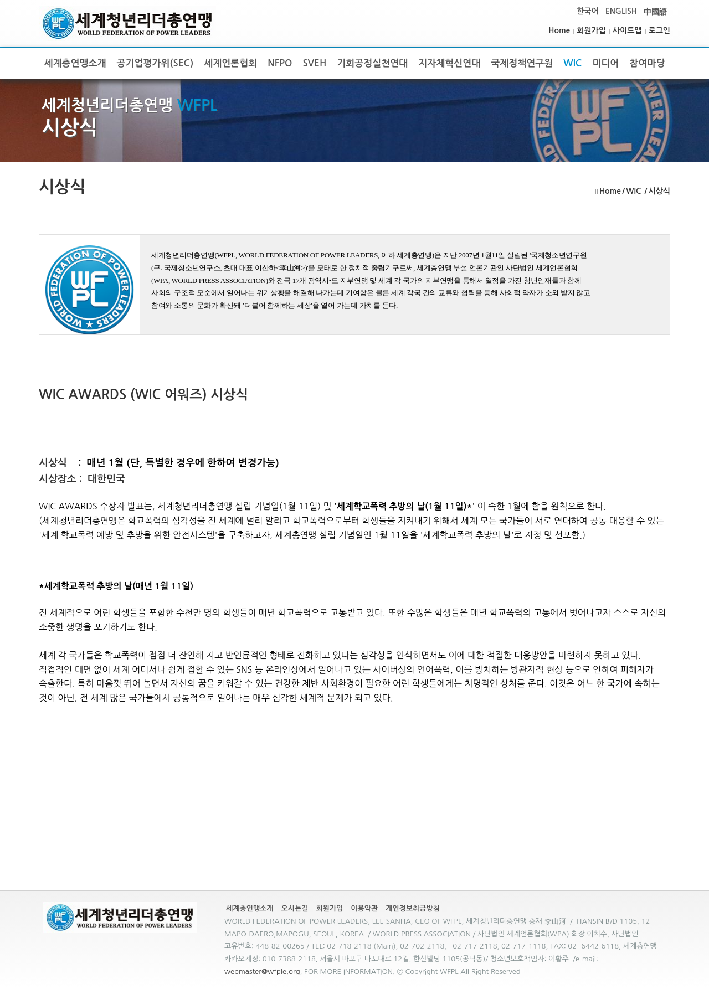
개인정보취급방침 (413, 908)
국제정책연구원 (522, 63)
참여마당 (647, 63)
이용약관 (364, 908)
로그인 (659, 30)
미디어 (605, 63)
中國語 (655, 12)
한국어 (587, 11)
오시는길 (295, 908)
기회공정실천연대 (372, 63)
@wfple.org (280, 971)
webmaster (242, 971)
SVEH (315, 63)
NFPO (280, 63)
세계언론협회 (230, 63)
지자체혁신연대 (449, 63)
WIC (572, 63)
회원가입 (591, 30)
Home (559, 30)
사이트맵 (627, 30)
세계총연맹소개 (75, 63)
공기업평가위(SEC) (155, 63)
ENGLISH (621, 11)
